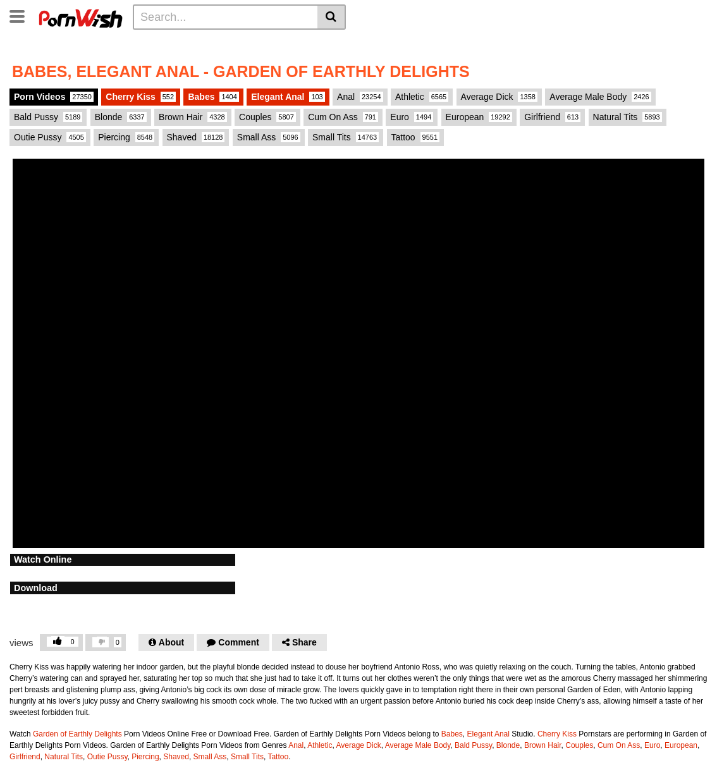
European (479, 117)
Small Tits (345, 137)
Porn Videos (54, 97)
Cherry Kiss (141, 97)
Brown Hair (193, 117)
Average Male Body (600, 97)
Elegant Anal (288, 97)
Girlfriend (552, 117)
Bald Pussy (48, 117)
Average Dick (499, 97)
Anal (360, 97)
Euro (411, 117)
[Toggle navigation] (21, 15)
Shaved (196, 137)
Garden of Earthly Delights (77, 734)
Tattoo (415, 137)
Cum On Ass (343, 117)
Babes (213, 97)
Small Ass (268, 137)
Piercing (126, 137)
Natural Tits (627, 117)
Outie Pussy (50, 137)
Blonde (121, 117)
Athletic (421, 97)
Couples (267, 117)
